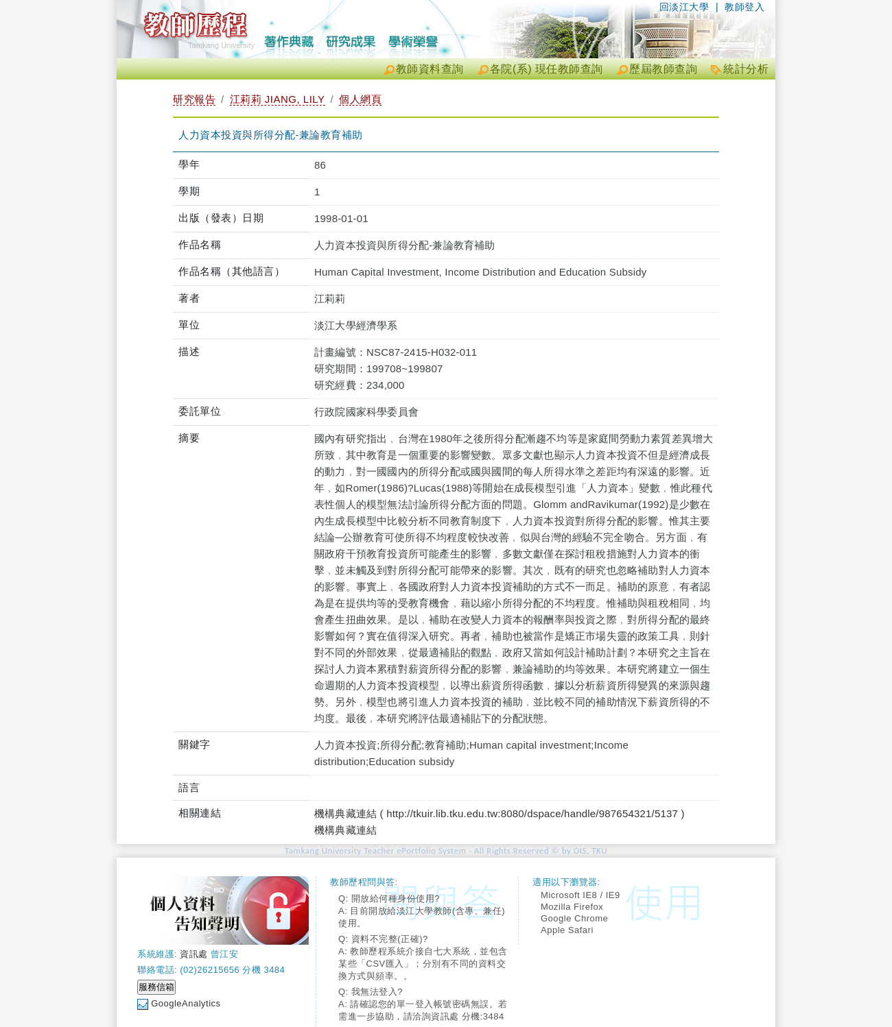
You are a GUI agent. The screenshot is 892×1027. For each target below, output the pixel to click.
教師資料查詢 (430, 69)
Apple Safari (567, 930)
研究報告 (194, 99)
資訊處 (194, 954)
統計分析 (745, 69)
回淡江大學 (684, 6)
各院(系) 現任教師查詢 (546, 69)
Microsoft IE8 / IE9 (580, 895)
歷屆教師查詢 (663, 69)
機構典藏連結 (345, 830)
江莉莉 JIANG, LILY (277, 99)
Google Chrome (574, 918)
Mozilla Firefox (572, 907)
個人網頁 (360, 99)
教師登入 (744, 6)
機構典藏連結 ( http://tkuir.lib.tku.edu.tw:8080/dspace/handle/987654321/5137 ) (499, 813)
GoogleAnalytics (185, 1003)
